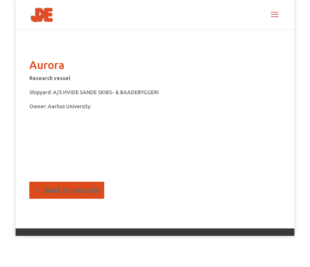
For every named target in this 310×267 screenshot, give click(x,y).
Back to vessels (71, 190)
